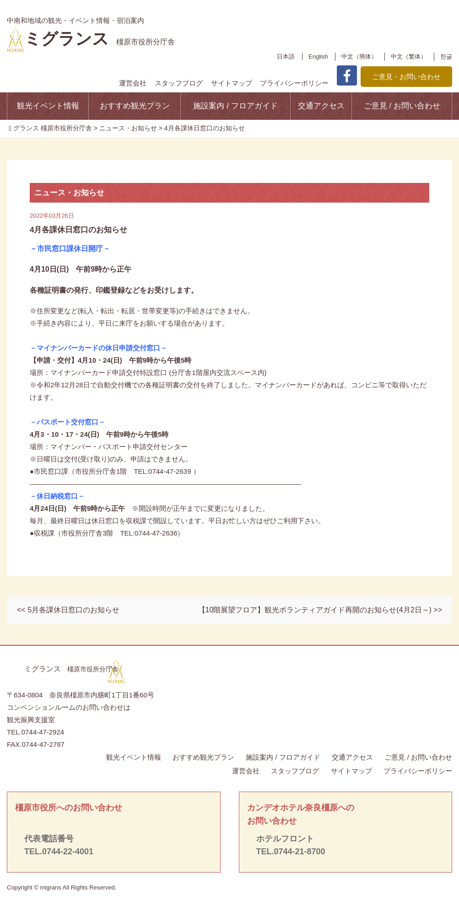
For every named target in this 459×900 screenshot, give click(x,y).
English (318, 56)
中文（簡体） (359, 56)
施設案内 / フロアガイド (235, 106)
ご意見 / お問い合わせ (402, 106)
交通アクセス (321, 106)
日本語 (286, 56)
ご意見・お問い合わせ (406, 76)
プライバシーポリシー (294, 83)
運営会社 (132, 83)
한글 (446, 56)
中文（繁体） (409, 56)
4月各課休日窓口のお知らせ (78, 229)
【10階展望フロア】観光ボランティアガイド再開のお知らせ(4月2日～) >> (320, 610)
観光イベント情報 (48, 106)
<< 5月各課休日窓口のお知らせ (68, 610)
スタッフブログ (179, 83)
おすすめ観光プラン (135, 106)
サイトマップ (231, 83)
